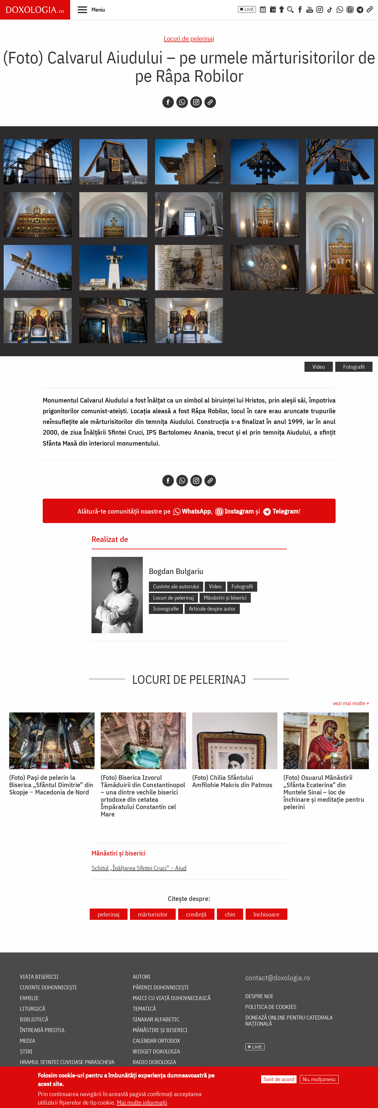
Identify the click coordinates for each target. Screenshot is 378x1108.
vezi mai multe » (351, 703)
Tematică (144, 1009)
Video (318, 366)
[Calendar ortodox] (262, 8)
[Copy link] (210, 102)
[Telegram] (360, 8)
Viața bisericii (39, 977)
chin (230, 914)
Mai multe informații (142, 1102)
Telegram (285, 511)
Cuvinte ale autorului (176, 586)
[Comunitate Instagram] (350, 8)
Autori (141, 977)
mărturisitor (153, 914)
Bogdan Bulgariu (176, 571)
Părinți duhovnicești (161, 987)
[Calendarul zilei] (272, 8)
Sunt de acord (279, 1079)
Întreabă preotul (42, 1030)
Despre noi (259, 996)
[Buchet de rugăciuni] (282, 8)
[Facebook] (300, 8)
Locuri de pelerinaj (189, 38)
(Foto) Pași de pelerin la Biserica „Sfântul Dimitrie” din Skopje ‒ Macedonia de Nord (51, 785)
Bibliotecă (34, 1020)
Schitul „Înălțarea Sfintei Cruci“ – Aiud (139, 868)
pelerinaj (109, 914)
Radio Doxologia (154, 1062)
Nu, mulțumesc (319, 1079)
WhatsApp (196, 511)
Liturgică (32, 1009)
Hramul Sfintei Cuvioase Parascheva (67, 1062)
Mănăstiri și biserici (225, 597)
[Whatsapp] (182, 102)
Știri (26, 1052)
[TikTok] (330, 8)
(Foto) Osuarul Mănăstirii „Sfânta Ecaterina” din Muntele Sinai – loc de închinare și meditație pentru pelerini (323, 792)
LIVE (249, 9)
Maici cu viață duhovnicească (172, 998)
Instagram (239, 511)
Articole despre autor (212, 608)
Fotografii (354, 366)
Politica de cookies (270, 1007)
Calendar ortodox (156, 1041)
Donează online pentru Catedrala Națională (289, 1021)
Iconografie (166, 608)
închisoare (266, 914)
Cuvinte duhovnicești (48, 987)
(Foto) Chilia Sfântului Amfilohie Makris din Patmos (232, 781)
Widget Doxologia (156, 1052)
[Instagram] (319, 8)
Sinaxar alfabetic (156, 1020)
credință (196, 914)
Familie (29, 998)
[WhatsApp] (340, 8)
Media (27, 1041)
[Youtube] (309, 8)
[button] (91, 9)
